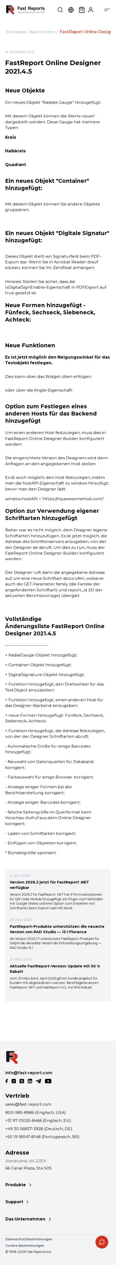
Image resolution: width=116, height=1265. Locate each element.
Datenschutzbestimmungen (28, 1239)
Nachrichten (42, 31)
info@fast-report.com (28, 1072)
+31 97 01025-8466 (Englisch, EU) (38, 1120)
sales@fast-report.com (28, 1104)
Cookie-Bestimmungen (24, 1245)
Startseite (16, 31)
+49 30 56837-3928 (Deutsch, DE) (38, 1128)
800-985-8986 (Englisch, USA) (35, 1112)
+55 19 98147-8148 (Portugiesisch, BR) (42, 1136)
